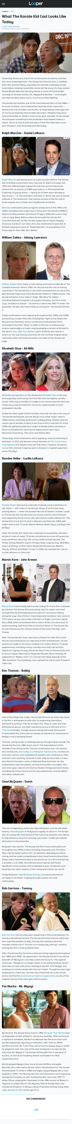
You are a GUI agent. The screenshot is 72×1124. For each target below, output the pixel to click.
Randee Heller (9, 505)
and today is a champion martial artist (38, 751)
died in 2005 (17, 1090)
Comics (5, 11)
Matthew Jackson (11, 27)
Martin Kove (8, 606)
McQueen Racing (31, 874)
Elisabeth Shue (49, 395)
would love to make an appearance (37, 975)
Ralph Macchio (9, 179)
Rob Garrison (8, 934)
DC (12, 11)
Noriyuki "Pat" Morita (54, 1032)
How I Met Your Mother (23, 331)
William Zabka (9, 284)
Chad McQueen (17, 831)
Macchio (6, 207)
